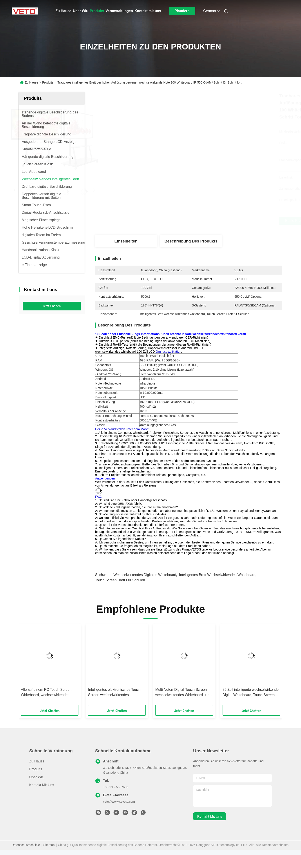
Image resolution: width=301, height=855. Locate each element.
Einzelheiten (125, 241)
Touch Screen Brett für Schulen (120, 580)
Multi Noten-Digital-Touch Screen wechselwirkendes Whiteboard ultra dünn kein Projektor (183, 693)
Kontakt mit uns (147, 11)
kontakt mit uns (209, 816)
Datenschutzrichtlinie (26, 845)
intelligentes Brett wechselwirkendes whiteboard (217, 575)
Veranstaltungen (119, 11)
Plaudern (182, 11)
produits (35, 769)
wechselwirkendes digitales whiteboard (145, 575)
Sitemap (48, 845)
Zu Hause (63, 11)
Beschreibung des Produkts (190, 241)
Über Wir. (80, 11)
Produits (97, 11)
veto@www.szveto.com (119, 801)
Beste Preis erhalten (213, 220)
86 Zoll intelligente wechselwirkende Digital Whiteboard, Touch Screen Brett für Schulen (251, 693)
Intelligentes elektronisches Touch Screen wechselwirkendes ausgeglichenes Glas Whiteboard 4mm (114, 693)
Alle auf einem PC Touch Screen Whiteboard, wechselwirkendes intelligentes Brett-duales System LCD (46, 693)
